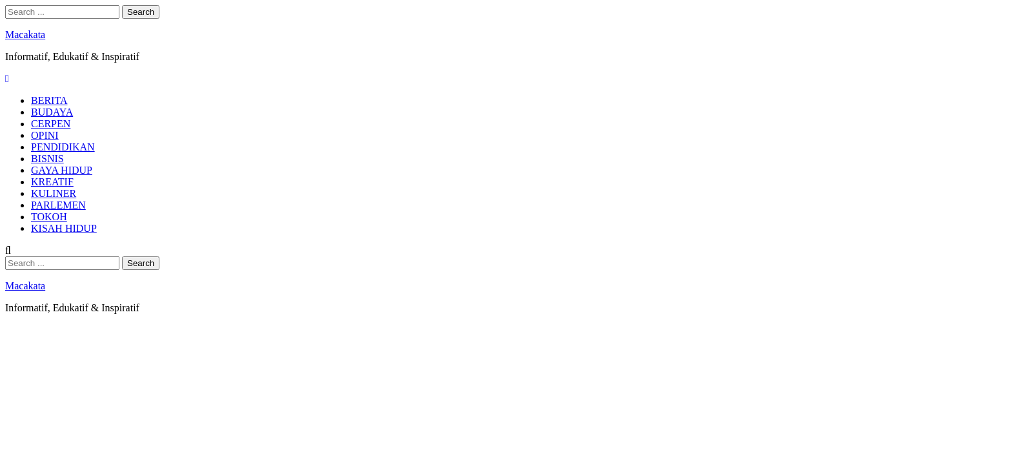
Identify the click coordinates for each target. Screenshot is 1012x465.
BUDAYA (52, 112)
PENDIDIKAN (63, 146)
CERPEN (50, 123)
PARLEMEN (58, 205)
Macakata (25, 34)
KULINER (53, 193)
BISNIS (47, 158)
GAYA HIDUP (61, 170)
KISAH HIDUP (64, 228)
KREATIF (52, 181)
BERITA (49, 100)
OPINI (45, 135)
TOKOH (49, 216)
